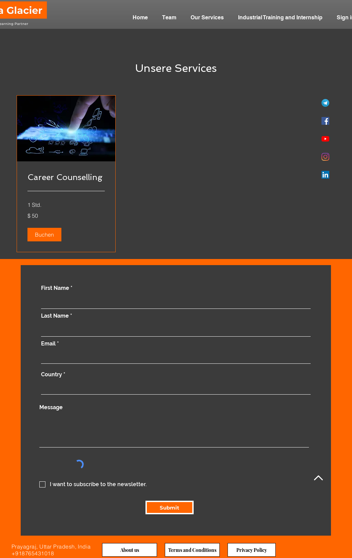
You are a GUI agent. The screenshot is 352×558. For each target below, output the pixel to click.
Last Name (55, 316)
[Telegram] (325, 103)
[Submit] (169, 507)
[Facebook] (325, 121)
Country (51, 374)
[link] (66, 177)
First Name (55, 288)
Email (48, 343)
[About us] (129, 550)
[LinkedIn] (325, 175)
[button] (44, 234)
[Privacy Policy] (252, 550)
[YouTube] (325, 139)
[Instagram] (325, 157)
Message (51, 407)
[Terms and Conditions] (192, 550)
